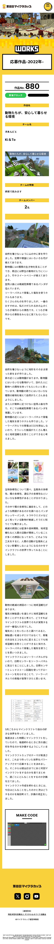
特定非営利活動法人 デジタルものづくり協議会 (27, 914)
